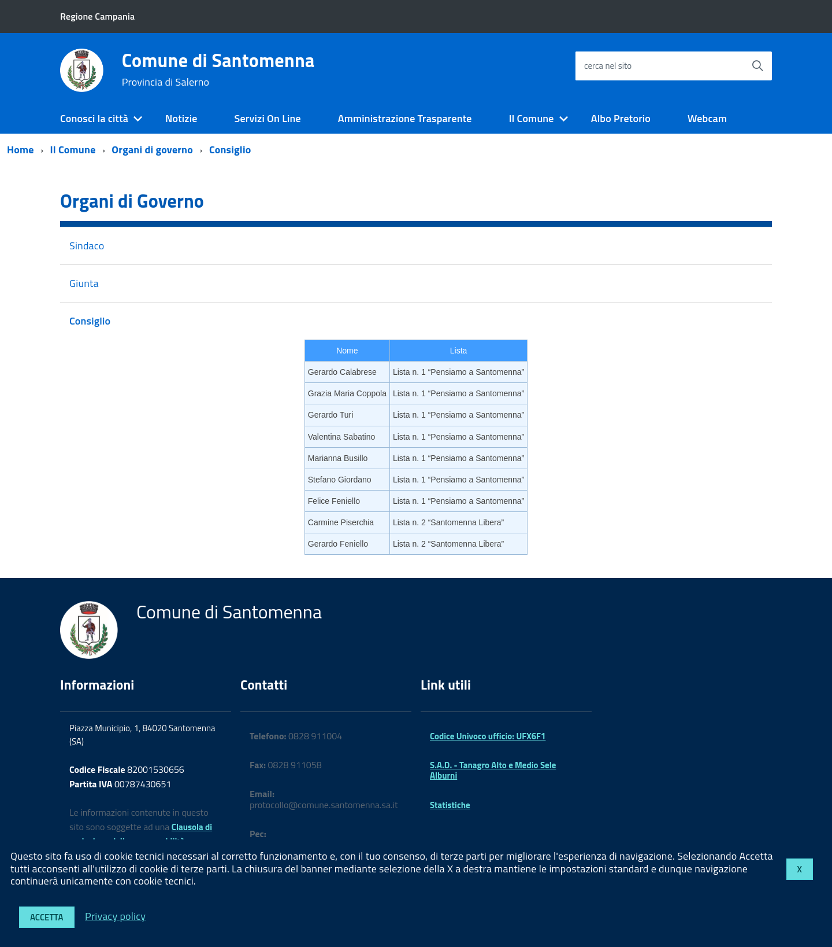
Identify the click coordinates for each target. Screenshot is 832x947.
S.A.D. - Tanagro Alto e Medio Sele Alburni (493, 770)
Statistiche (450, 805)
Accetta (47, 917)
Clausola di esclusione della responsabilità (140, 834)
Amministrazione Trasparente (405, 118)
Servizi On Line (268, 118)
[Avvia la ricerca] (757, 65)
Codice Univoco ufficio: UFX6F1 (487, 736)
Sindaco (86, 245)
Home (20, 149)
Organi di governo (152, 149)
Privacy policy (115, 915)
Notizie (181, 118)
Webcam (707, 118)
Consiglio (230, 149)
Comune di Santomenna (218, 69)
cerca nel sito (608, 66)
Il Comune (531, 118)
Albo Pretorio (621, 118)
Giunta (84, 283)
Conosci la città (94, 118)
